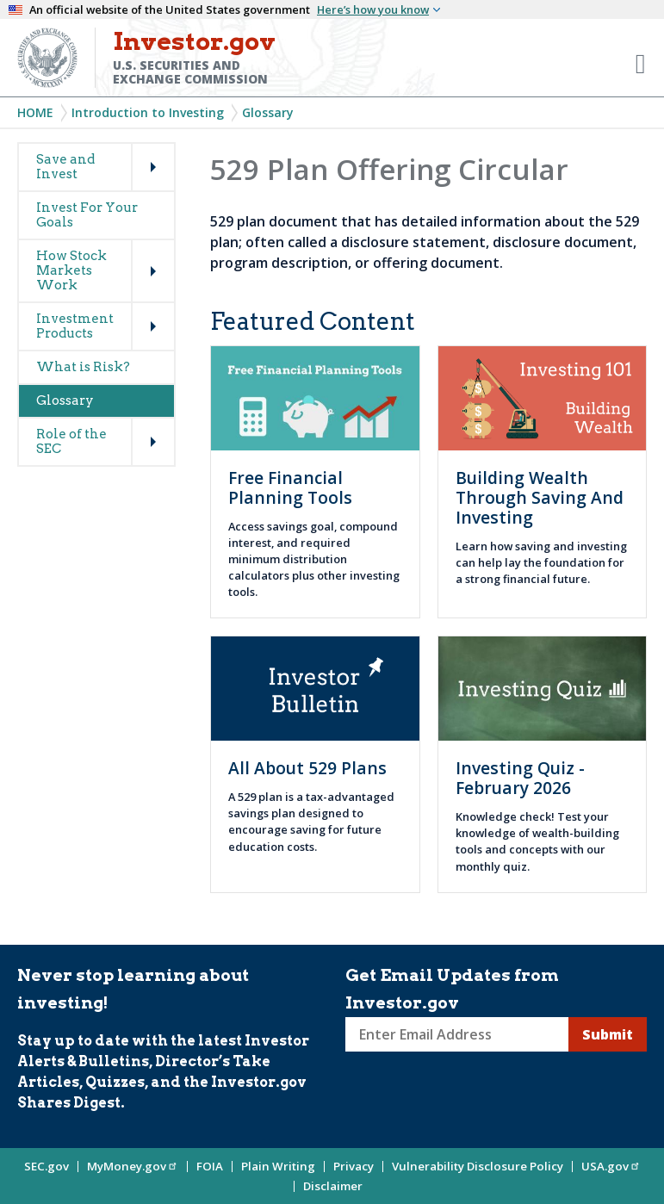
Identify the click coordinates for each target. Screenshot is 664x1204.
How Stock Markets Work (71, 270)
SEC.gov (46, 1166)
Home (35, 112)
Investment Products (75, 326)
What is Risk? (83, 367)
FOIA (209, 1166)
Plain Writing (278, 1166)
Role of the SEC (71, 441)
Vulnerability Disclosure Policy (477, 1166)
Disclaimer (333, 1186)
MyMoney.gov (132, 1166)
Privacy (353, 1166)
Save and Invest (65, 167)
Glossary (268, 112)
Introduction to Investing (147, 112)
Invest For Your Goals (87, 215)
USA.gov (611, 1166)
